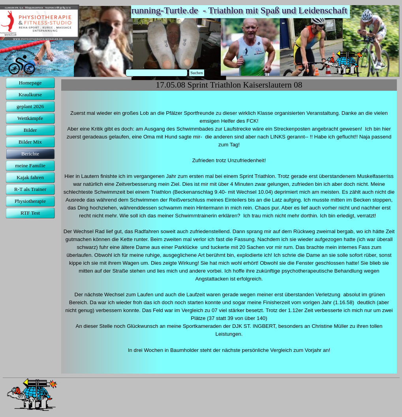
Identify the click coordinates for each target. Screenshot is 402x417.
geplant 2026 (30, 106)
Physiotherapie (30, 201)
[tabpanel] (229, 232)
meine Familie (30, 165)
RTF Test (30, 213)
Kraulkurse (30, 94)
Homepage (30, 83)
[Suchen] (157, 73)
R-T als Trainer (30, 189)
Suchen (196, 73)
